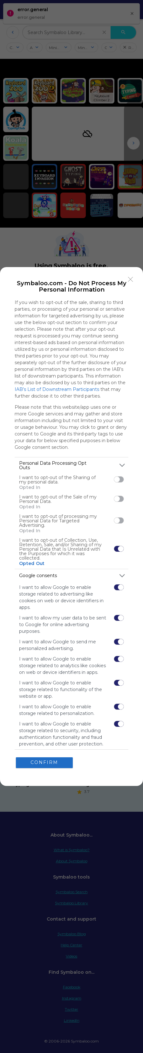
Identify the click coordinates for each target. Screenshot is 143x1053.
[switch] (119, 479)
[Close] (131, 278)
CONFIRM (45, 763)
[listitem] (71, 464)
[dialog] (71, 526)
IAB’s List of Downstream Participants (57, 388)
